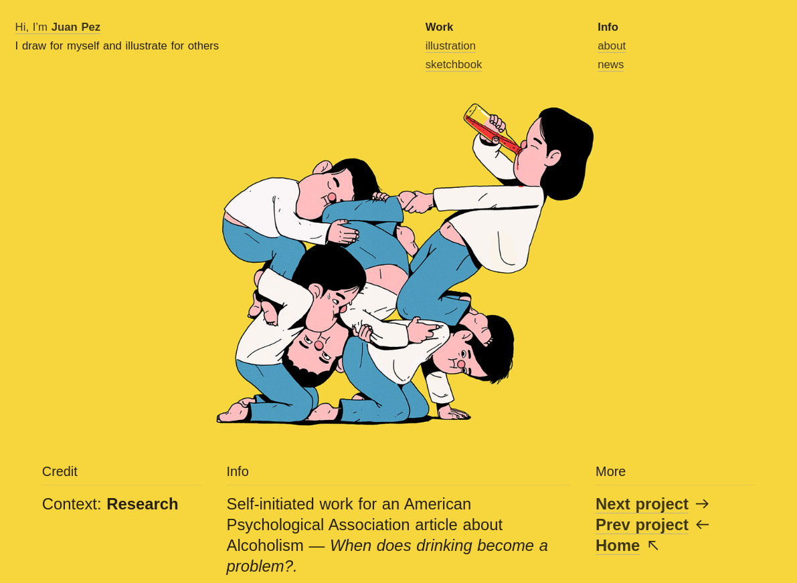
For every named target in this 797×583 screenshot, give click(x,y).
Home (618, 545)
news (611, 64)
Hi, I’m (58, 27)
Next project (642, 504)
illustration (451, 45)
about (612, 45)
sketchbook (454, 64)
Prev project (642, 524)
